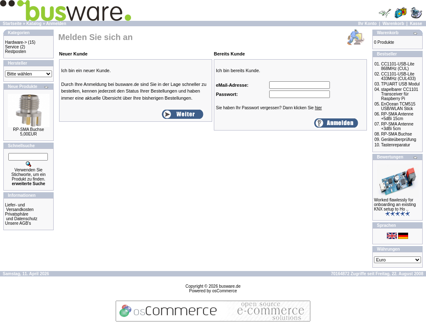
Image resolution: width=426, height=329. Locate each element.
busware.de (230, 286)
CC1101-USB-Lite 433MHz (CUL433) (398, 76)
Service (12, 47)
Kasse (416, 23)
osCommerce (224, 291)
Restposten (15, 51)
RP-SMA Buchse (28, 129)
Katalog (34, 23)
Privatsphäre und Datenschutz (21, 216)
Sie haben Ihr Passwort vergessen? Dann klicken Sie (269, 107)
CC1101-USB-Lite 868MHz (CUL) (397, 66)
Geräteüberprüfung (398, 139)
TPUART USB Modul (400, 84)
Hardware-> (16, 42)
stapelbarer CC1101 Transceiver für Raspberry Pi (400, 94)
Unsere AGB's (18, 223)
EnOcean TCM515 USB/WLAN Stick (398, 106)
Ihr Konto (367, 23)
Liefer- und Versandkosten (19, 207)
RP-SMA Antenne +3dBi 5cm (397, 126)
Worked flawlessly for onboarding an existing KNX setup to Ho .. (395, 204)
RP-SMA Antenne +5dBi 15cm (397, 116)
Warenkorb (393, 23)
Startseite (12, 23)
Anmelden (56, 23)
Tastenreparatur (395, 145)
